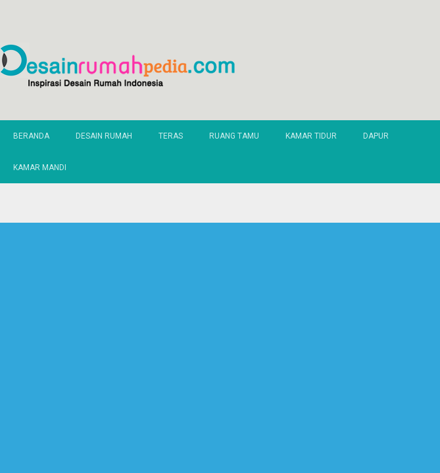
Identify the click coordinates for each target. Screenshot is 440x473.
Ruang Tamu (234, 136)
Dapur (376, 136)
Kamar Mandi (39, 167)
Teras (171, 136)
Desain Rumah (104, 136)
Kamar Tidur (311, 136)
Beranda (31, 136)
